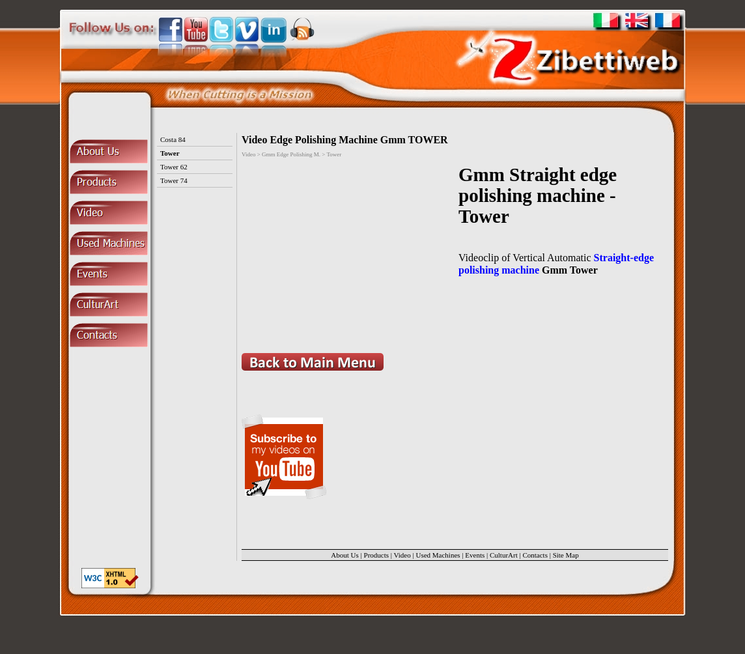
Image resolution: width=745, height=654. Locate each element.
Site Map (566, 555)
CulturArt (504, 555)
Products (376, 555)
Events (475, 555)
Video (402, 555)
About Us (344, 555)
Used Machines (437, 555)
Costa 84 (173, 139)
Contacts (535, 555)
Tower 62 (174, 167)
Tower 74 (174, 180)
